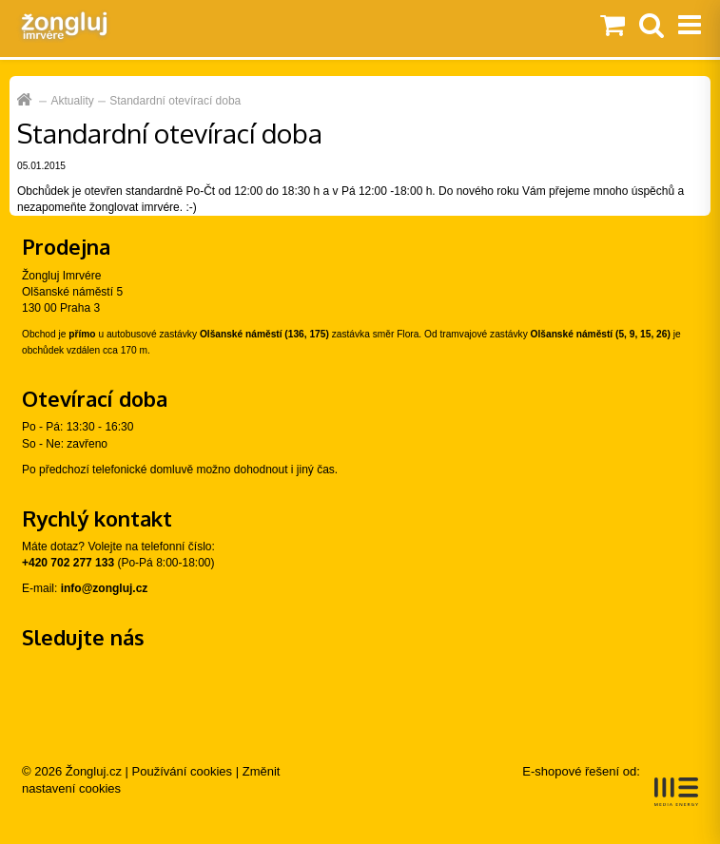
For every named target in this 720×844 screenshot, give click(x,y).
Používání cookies (182, 771)
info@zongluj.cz (104, 588)
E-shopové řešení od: (610, 785)
